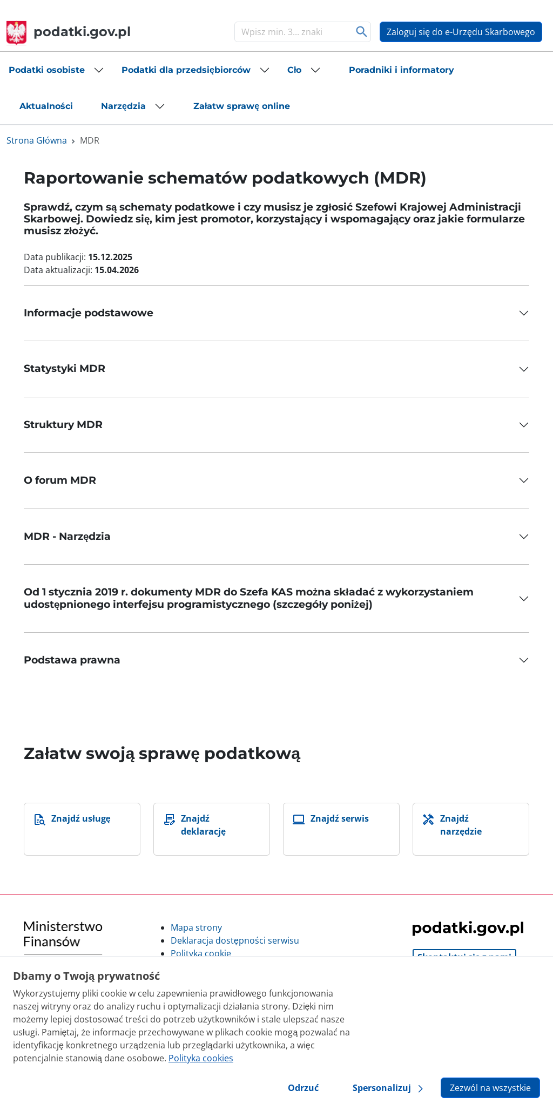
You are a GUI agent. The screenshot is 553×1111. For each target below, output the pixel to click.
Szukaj (361, 32)
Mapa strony (196, 927)
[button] (56, 70)
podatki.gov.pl (68, 31)
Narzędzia (123, 106)
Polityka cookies (200, 1058)
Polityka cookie (201, 953)
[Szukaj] (291, 32)
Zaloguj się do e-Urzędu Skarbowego (461, 32)
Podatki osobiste (47, 70)
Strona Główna (36, 140)
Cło (294, 70)
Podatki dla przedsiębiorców (186, 70)
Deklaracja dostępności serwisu (235, 940)
